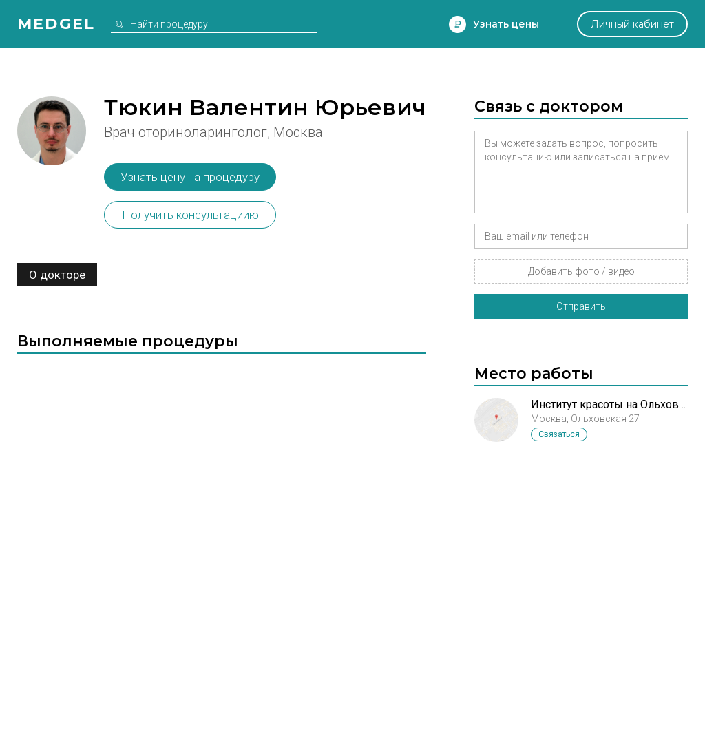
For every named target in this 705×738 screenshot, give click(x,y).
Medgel (56, 23)
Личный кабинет (632, 24)
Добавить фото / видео (581, 271)
